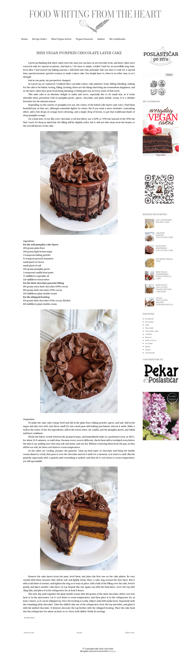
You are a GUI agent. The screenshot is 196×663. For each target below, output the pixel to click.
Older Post (129, 633)
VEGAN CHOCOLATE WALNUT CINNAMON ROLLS (164, 301)
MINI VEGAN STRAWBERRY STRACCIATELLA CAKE (163, 275)
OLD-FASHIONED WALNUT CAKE (164, 221)
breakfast (149, 319)
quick (147, 346)
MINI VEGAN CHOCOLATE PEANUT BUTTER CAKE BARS (164, 288)
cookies (148, 334)
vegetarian (150, 353)
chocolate (149, 328)
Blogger (112, 651)
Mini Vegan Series (61, 39)
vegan (148, 349)
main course (150, 340)
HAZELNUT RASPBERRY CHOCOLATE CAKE (164, 248)
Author (101, 39)
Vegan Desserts (84, 39)
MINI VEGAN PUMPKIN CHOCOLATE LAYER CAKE (79, 53)
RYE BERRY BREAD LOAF (164, 260)
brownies (149, 322)
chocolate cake (151, 331)
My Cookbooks (117, 39)
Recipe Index (39, 39)
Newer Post (29, 633)
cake (147, 325)
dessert (148, 337)
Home (24, 39)
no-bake (149, 343)
